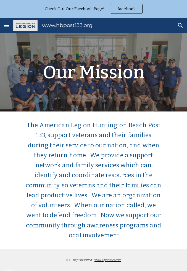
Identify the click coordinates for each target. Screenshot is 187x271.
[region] (93, 9)
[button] (6, 25)
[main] (93, 72)
